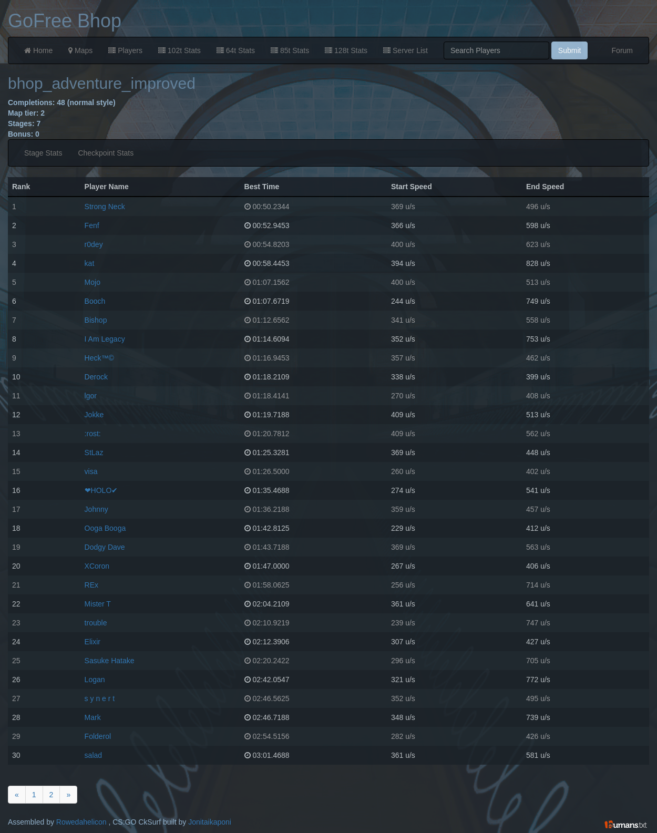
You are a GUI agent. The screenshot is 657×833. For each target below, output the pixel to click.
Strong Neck (105, 206)
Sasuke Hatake (110, 660)
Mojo (92, 282)
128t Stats (346, 50)
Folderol (98, 736)
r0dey (94, 244)
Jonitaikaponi (209, 822)
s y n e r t (100, 698)
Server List (405, 50)
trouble (96, 623)
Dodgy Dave (105, 547)
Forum (622, 50)
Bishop (96, 320)
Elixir (92, 641)
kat (90, 263)
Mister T (98, 604)
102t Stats (179, 50)
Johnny (96, 509)
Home (38, 50)
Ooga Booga (105, 528)
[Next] (68, 795)
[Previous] (17, 795)
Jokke (94, 414)
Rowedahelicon (81, 822)
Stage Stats (43, 153)
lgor (91, 396)
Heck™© (99, 358)
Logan (95, 679)
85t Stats (290, 50)
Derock (96, 377)
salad (93, 755)
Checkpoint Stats (106, 153)
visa (91, 471)
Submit (569, 50)
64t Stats (236, 50)
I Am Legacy (105, 339)
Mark (93, 717)
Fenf (92, 225)
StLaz (94, 452)
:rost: (93, 433)
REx (91, 585)
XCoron (97, 566)
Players (125, 50)
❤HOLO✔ (101, 490)
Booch (95, 301)
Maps (80, 50)
